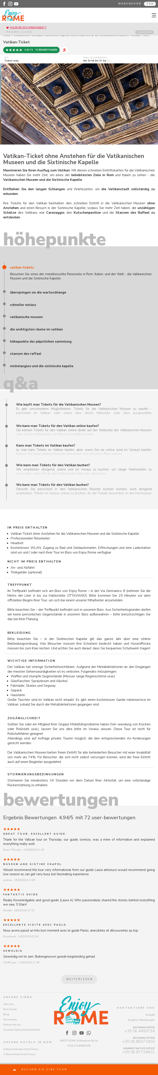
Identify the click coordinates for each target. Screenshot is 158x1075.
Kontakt (150, 1015)
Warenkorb (130, 3)
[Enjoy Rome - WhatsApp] (89, 1033)
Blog (6, 1014)
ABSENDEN (144, 32)
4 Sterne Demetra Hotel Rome (20, 1049)
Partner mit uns (12, 1024)
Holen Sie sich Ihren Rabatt (28, 27)
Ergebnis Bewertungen (141, 1020)
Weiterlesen (79, 979)
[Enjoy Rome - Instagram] (10, 4)
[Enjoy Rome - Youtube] (16, 4)
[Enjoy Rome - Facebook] (4, 4)
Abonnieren (10, 1019)
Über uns (8, 1004)
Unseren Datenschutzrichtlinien (21, 1029)
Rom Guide (10, 1009)
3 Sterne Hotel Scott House (19, 1054)
